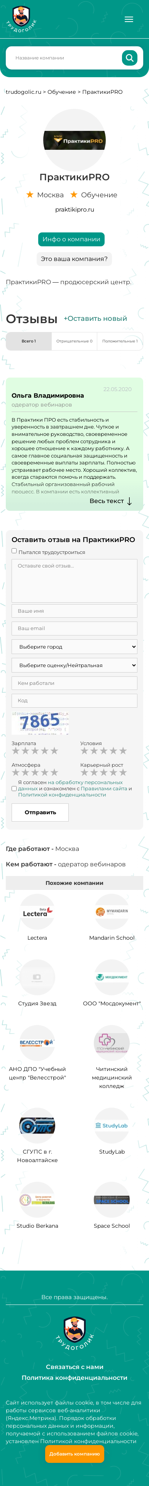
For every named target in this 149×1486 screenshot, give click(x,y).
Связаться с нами (74, 1367)
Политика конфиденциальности (74, 1377)
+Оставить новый (95, 318)
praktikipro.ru (74, 209)
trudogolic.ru (23, 91)
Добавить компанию (74, 1454)
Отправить (40, 812)
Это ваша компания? (74, 259)
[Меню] (128, 19)
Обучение (61, 91)
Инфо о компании (71, 239)
